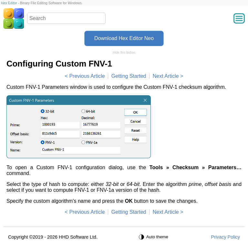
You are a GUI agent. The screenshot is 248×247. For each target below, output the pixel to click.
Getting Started (128, 76)
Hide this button (124, 52)
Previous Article (87, 76)
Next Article (166, 76)
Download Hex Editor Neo (124, 38)
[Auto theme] (154, 237)
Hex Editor (9, 3)
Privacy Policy (225, 237)
